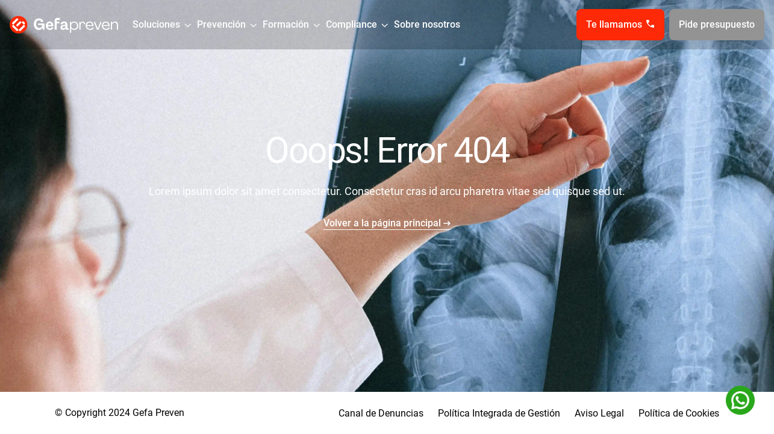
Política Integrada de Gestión (499, 413)
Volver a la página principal (382, 223)
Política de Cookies (678, 413)
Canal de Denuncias (381, 413)
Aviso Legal (599, 413)
